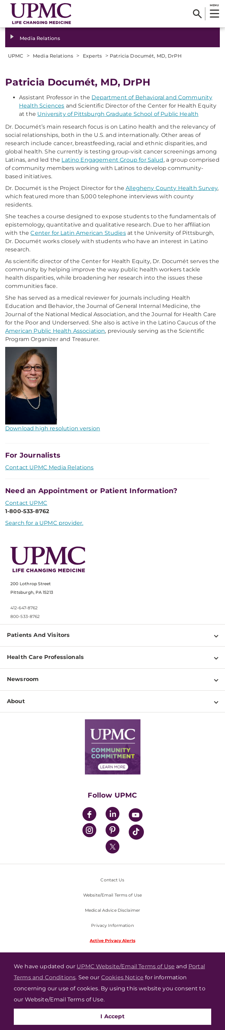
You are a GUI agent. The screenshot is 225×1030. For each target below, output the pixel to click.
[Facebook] (89, 815)
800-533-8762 (25, 616)
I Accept (112, 1016)
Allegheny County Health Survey (171, 188)
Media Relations (40, 38)
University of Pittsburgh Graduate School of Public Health (117, 114)
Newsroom (23, 679)
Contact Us (112, 879)
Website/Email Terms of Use (112, 895)
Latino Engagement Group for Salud (112, 160)
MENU (214, 5)
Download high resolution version (52, 428)
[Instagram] (89, 831)
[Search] (197, 13)
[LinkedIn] (112, 815)
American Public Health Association (55, 331)
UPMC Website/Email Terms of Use (126, 966)
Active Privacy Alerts (112, 940)
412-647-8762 (24, 607)
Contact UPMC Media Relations (49, 467)
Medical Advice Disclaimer (112, 910)
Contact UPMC (26, 503)
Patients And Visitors (38, 635)
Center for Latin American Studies (78, 233)
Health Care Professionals (45, 657)
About (16, 701)
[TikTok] (136, 832)
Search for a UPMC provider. (44, 523)
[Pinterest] (112, 831)
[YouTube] (136, 816)
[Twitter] (112, 846)
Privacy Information (112, 925)
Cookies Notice (122, 977)
